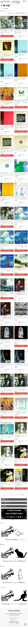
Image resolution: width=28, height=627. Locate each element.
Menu (26, 0)
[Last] (22, 495)
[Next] (17, 495)
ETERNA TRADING (14, 611)
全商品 (1, 8)
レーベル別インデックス (6, 502)
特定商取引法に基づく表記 (14, 618)
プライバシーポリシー (14, 617)
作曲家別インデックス (6, 499)
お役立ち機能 (4, 506)
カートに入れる (7, 59)
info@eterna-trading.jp (15, 615)
